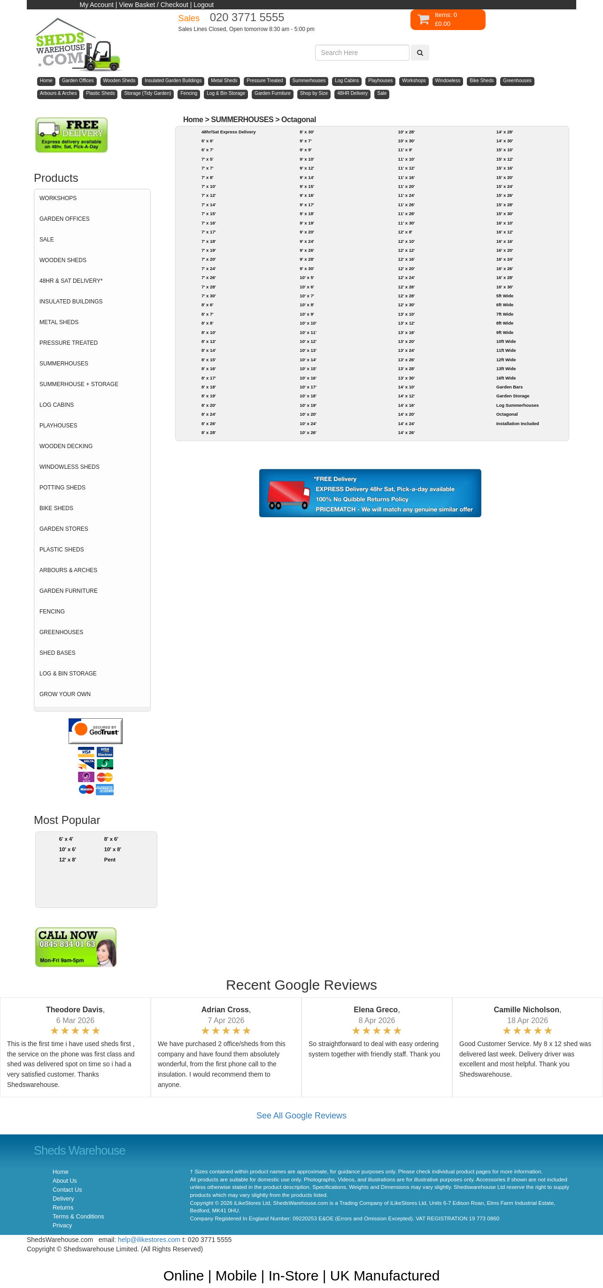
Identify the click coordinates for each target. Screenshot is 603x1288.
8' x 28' (208, 432)
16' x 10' (504, 222)
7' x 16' (208, 222)
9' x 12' (307, 168)
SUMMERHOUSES (63, 363)
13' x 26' (406, 359)
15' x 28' (504, 204)
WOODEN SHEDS (62, 260)
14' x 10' (406, 386)
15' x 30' (504, 213)
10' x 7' (307, 295)
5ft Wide (505, 295)
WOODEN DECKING (66, 446)
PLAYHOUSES (58, 425)
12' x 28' (406, 295)
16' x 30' (504, 286)
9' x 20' (307, 231)
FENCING (52, 611)
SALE (46, 239)
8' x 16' (208, 368)
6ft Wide (505, 304)
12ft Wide (506, 359)
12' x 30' (406, 304)
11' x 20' (406, 186)
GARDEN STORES (63, 529)
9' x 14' (307, 177)
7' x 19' (208, 250)
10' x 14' (308, 359)
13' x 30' (406, 377)
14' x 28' (504, 131)
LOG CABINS (56, 405)
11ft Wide (506, 350)
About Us (65, 1181)
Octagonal (298, 120)
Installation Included (517, 423)
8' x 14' (208, 350)
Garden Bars (509, 386)
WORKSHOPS (58, 198)
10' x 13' (308, 350)
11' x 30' (406, 222)
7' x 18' (208, 241)
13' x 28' (406, 368)
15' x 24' (504, 186)
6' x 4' (66, 839)
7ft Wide (505, 314)
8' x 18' (208, 386)
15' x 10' (504, 149)
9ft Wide (505, 332)
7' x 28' (208, 286)
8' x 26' (208, 423)
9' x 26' (307, 250)
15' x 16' (504, 168)
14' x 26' (406, 432)
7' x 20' (208, 259)
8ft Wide (505, 323)
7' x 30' (208, 295)
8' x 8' (207, 323)
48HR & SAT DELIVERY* (71, 281)
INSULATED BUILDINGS (70, 301)
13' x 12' (406, 323)
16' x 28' (504, 277)
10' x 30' (406, 140)
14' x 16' (406, 405)
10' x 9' (307, 314)
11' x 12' (406, 168)
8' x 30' (307, 131)
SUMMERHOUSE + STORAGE (78, 384)
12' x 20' (406, 268)
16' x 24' (504, 259)
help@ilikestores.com (149, 1239)
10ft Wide (506, 341)
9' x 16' (307, 195)
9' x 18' (307, 213)
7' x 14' (208, 204)
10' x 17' (308, 386)
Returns (63, 1207)
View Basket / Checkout (153, 4)
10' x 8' (113, 849)
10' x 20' (308, 414)
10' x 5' (307, 277)
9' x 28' (307, 259)
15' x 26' (504, 195)
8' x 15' (208, 359)
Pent (110, 859)
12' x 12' (406, 250)
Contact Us (67, 1190)
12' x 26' (406, 286)
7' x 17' (208, 231)
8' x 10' (208, 332)
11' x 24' (406, 195)
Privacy (62, 1225)
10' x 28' (406, 131)
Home (193, 120)
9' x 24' (307, 241)
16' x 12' (504, 231)
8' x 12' (208, 341)
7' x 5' (207, 159)
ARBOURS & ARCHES (68, 570)
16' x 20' (504, 250)
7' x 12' (208, 195)
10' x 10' (308, 323)
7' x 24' (208, 268)
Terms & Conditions (78, 1216)
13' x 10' (406, 314)
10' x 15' (308, 368)
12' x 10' (406, 241)
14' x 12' (406, 395)
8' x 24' (208, 414)
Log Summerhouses (517, 405)
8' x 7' (207, 314)
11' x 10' (406, 159)
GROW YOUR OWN (65, 694)
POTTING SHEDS (62, 487)
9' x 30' (307, 268)
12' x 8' (68, 859)
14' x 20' (406, 414)
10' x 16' (308, 377)
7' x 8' (207, 177)
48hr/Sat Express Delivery (228, 131)
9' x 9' (305, 149)
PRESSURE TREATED (68, 343)
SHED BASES (57, 653)
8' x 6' (111, 839)
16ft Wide (506, 377)
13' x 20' (406, 341)
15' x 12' (504, 159)
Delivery (63, 1198)
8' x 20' (208, 405)
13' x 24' (406, 350)
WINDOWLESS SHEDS (69, 467)
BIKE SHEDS (56, 508)
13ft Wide (506, 368)
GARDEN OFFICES (64, 219)
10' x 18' (308, 395)
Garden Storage (513, 395)
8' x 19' (208, 395)
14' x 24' (406, 423)
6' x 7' (207, 149)
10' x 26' (308, 432)
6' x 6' (207, 140)
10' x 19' (308, 405)
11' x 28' (406, 213)
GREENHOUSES (61, 632)
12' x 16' (406, 259)
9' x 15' (307, 186)
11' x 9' (405, 149)
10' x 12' (308, 341)
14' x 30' (504, 140)
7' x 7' (207, 168)
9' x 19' (307, 222)
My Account (97, 4)
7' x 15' (208, 213)
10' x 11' (308, 332)
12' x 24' (406, 277)
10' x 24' (308, 423)
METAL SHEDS (58, 322)
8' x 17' (208, 377)
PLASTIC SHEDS (61, 549)
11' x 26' (406, 204)
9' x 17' (307, 204)
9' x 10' (307, 159)
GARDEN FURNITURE (68, 591)
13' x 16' (406, 332)
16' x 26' (504, 268)
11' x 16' (406, 177)
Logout (203, 4)
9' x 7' (305, 140)
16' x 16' (504, 241)
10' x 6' (68, 849)
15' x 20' (504, 177)
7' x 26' (208, 277)
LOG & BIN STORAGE (68, 673)
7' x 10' (208, 186)
